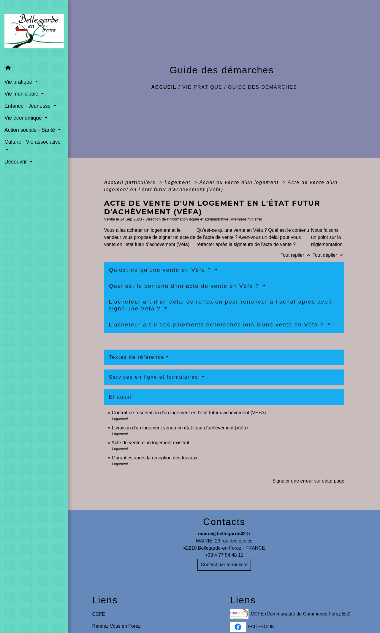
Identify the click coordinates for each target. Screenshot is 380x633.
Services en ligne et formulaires (154, 377)
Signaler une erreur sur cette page (308, 480)
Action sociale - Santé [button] (30, 130)
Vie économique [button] (23, 118)
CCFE (98, 614)
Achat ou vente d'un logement (240, 182)
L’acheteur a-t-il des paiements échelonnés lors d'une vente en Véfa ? (217, 324)
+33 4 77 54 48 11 (224, 555)
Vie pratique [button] (19, 82)
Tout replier (297, 255)
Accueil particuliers (130, 182)
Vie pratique (202, 87)
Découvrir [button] (16, 162)
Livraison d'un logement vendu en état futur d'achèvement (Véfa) (180, 427)
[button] (34, 69)
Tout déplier (328, 255)
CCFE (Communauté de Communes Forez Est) (290, 614)
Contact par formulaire (224, 564)
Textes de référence (136, 357)
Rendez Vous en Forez (116, 626)
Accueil (164, 87)
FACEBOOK (252, 627)
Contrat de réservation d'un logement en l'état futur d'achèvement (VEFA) (189, 412)
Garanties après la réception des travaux (154, 457)
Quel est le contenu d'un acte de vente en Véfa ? (185, 286)
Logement (178, 182)
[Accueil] (34, 31)
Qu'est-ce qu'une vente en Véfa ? (161, 270)
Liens (105, 600)
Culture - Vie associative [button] (32, 142)
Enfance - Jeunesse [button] (28, 106)
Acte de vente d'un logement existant (150, 442)
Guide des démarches (262, 87)
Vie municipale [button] (22, 94)
